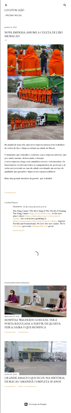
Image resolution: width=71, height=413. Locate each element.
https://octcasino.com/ (40, 213)
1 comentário (23, 332)
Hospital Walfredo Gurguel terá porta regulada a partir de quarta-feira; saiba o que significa (32, 323)
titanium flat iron (40, 226)
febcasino (17, 226)
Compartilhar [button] (10, 192)
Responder (18, 230)
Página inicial (13, 15)
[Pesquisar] (65, 4)
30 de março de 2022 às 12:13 (34, 207)
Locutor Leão (14, 10)
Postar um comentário (27, 386)
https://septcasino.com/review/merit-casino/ (35, 221)
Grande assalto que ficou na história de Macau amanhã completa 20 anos (34, 379)
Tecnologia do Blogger (35, 404)
